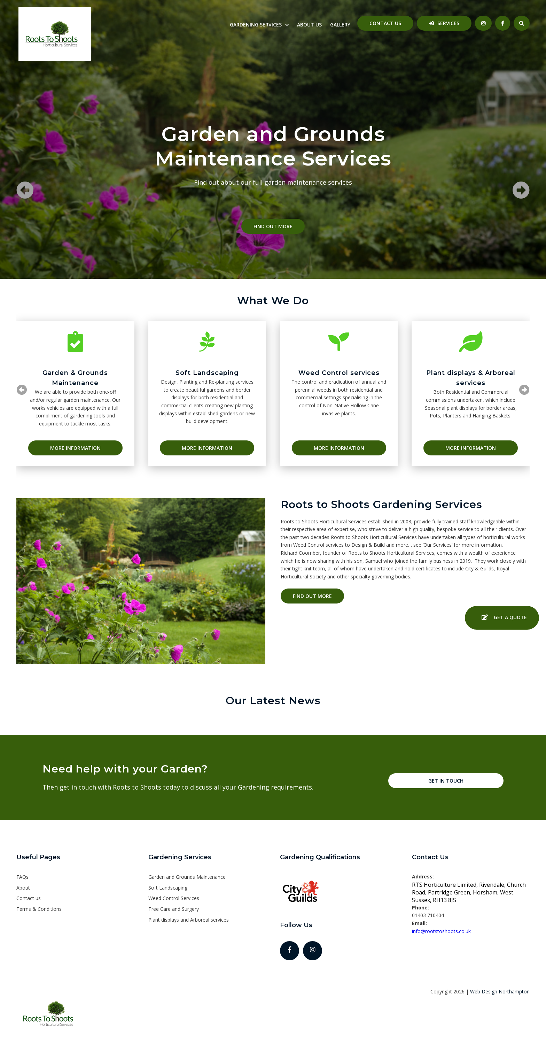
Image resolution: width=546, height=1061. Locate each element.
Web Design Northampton (500, 991)
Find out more (273, 226)
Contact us (385, 23)
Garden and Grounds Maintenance (187, 877)
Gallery (340, 24)
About (23, 887)
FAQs (22, 877)
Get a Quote (502, 617)
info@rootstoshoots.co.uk (441, 931)
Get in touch (445, 780)
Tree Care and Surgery (173, 909)
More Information (75, 448)
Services (448, 23)
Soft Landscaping (167, 887)
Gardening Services (256, 24)
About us (309, 24)
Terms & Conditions (39, 909)
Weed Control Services (173, 898)
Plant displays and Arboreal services (188, 919)
